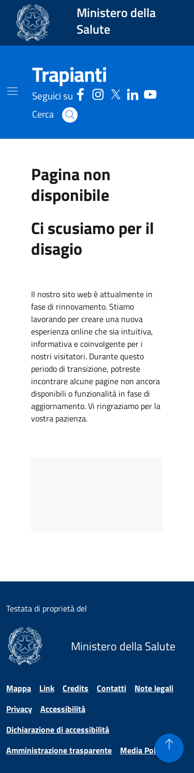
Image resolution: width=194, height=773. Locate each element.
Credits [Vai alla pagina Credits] (75, 688)
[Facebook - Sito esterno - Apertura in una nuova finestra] (80, 92)
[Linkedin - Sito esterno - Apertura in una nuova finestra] (132, 92)
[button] (70, 115)
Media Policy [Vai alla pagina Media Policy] (143, 750)
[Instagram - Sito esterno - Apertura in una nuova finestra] (98, 92)
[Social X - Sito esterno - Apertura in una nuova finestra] (115, 92)
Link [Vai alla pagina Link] (46, 688)
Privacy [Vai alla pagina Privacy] (19, 709)
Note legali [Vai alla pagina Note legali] (154, 688)
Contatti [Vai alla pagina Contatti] (111, 688)
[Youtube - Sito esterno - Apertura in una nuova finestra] (150, 92)
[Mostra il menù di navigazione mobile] (12, 91)
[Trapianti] (69, 74)
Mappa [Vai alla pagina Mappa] (18, 688)
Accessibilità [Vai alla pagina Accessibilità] (62, 709)
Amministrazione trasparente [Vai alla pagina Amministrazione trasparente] (59, 750)
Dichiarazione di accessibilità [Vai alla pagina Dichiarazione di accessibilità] (57, 729)
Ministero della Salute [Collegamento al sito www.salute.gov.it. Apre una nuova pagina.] (116, 20)
